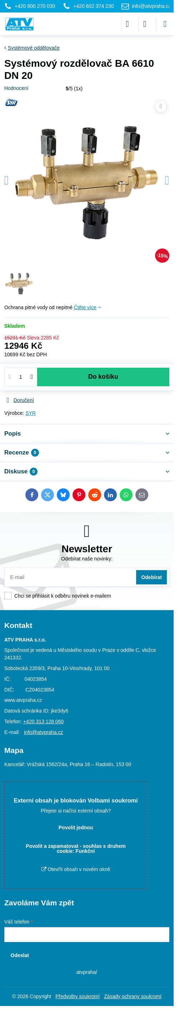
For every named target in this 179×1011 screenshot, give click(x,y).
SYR (30, 413)
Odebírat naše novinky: (87, 559)
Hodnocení (16, 88)
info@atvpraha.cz (43, 732)
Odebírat (151, 577)
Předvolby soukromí (77, 996)
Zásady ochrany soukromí (132, 996)
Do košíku (103, 376)
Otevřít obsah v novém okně (75, 869)
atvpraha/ (86, 972)
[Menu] (165, 24)
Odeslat (20, 955)
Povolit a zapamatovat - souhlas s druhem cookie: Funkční (75, 848)
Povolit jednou (76, 827)
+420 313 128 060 (43, 721)
